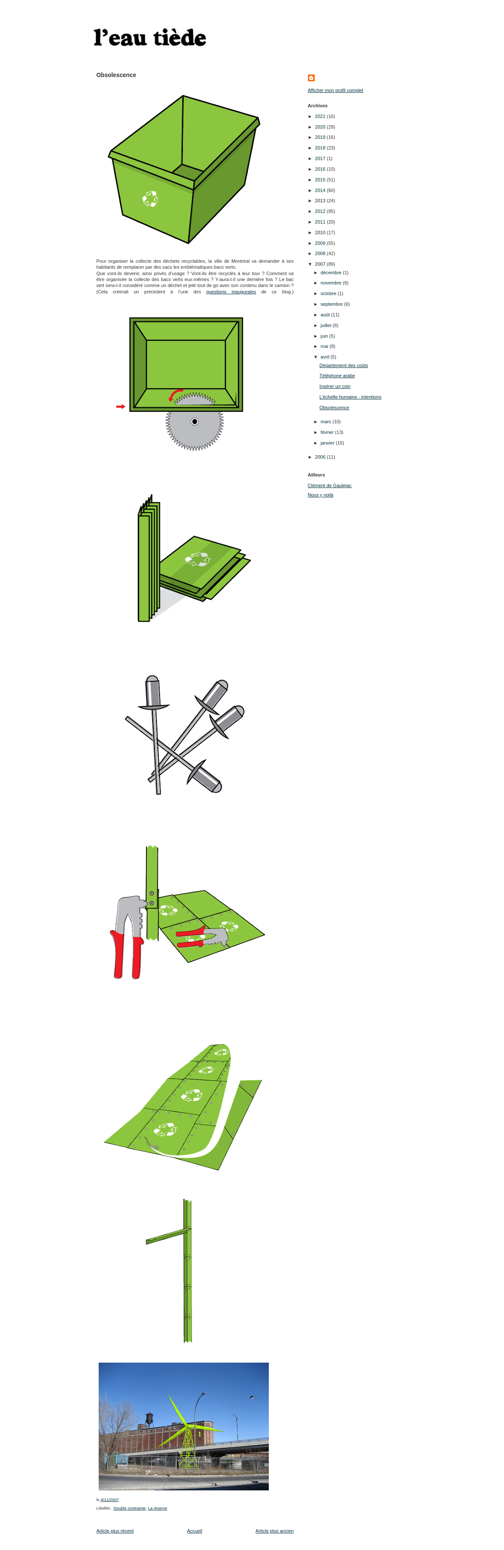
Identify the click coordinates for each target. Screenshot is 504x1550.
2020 (321, 126)
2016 (321, 169)
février (328, 432)
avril (325, 356)
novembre (332, 282)
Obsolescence (334, 407)
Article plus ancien (275, 1530)
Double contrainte (129, 1508)
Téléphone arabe (337, 375)
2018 (321, 147)
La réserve (157, 1508)
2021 (321, 116)
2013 (321, 200)
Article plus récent (115, 1530)
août (326, 314)
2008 (321, 253)
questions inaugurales (231, 291)
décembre (332, 272)
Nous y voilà (320, 494)
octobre (329, 293)
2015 (321, 179)
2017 (321, 158)
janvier (328, 442)
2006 (321, 456)
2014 (321, 190)
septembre (332, 304)
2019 (321, 137)
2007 (321, 264)
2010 (321, 232)
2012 (321, 211)
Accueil (194, 1530)
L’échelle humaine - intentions (350, 396)
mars (327, 421)
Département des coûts (343, 365)
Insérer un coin (334, 386)
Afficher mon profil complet (336, 90)
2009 (321, 243)
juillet (327, 325)
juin (325, 336)
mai (325, 346)
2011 (321, 221)
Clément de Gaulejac (330, 485)
